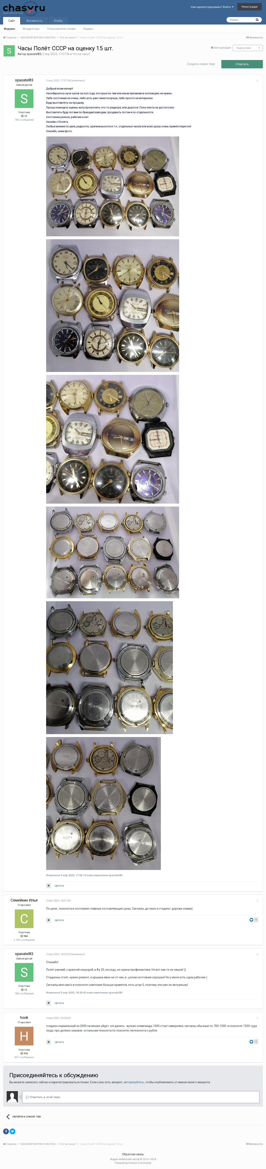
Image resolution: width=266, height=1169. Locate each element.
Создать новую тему (201, 64)
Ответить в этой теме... (44, 1097)
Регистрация (249, 6)
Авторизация (222, 47)
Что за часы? (81, 54)
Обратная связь (133, 1154)
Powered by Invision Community (133, 1163)
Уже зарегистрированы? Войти (212, 7)
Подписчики (243, 48)
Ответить (242, 64)
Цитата (58, 885)
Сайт (11, 20)
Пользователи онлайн (61, 28)
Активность (34, 20)
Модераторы (31, 28)
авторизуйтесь (134, 1082)
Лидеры (88, 28)
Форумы (9, 28)
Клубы (58, 20)
